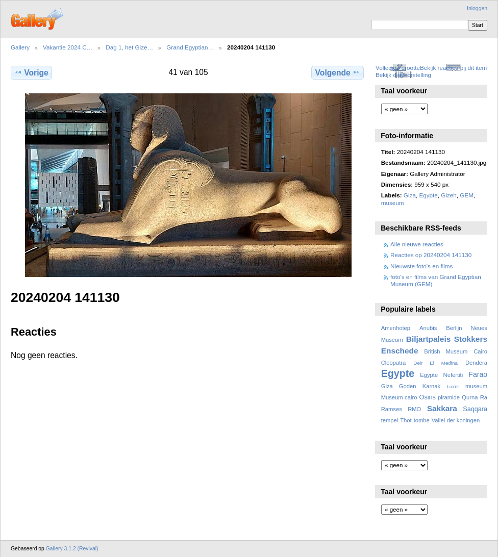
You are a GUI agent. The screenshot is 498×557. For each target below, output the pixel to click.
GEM (467, 195)
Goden (407, 386)
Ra (483, 397)
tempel (390, 420)
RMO (414, 409)
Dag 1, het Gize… (129, 47)
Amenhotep (395, 328)
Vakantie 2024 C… (67, 47)
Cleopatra (393, 363)
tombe (422, 420)
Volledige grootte (398, 67)
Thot (405, 420)
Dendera (476, 363)
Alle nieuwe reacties (416, 244)
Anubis (428, 328)
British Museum (445, 351)
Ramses (391, 409)
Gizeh (449, 195)
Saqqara (475, 409)
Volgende (337, 72)
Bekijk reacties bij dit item (453, 67)
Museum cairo (399, 397)
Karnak (431, 386)
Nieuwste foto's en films (421, 266)
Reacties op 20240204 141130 (430, 254)
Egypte (428, 195)
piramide (449, 397)
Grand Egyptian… (190, 47)
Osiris (427, 397)
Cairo (480, 351)
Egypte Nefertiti (441, 375)
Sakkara (442, 408)
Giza (410, 195)
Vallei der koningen (456, 420)
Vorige (31, 72)
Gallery (20, 47)
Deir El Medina (435, 363)
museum (392, 202)
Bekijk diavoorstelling (403, 74)
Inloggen (477, 8)
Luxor (452, 386)
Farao (477, 374)
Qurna (470, 397)
